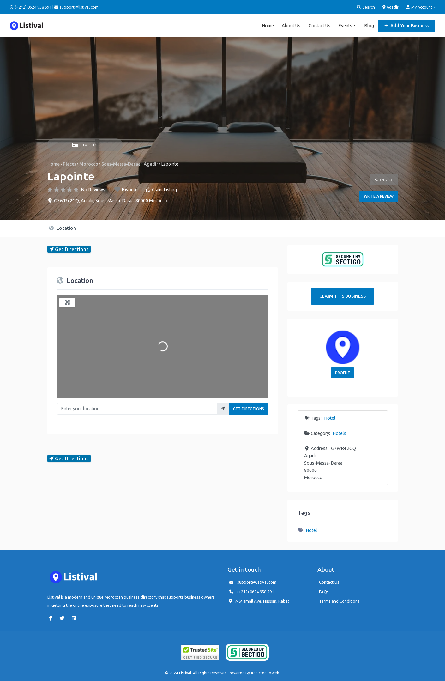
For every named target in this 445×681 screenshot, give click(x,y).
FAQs (324, 591)
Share (384, 179)
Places (69, 164)
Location (62, 227)
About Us (291, 25)
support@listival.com (256, 582)
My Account (419, 7)
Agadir (390, 7)
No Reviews (93, 189)
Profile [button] (342, 372)
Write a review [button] (379, 196)
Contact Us (319, 25)
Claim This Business (342, 296)
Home (268, 25)
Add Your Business (406, 25)
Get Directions (248, 409)
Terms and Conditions (339, 601)
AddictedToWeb (265, 673)
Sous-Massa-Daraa (121, 164)
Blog (369, 25)
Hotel (329, 418)
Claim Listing (164, 189)
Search (366, 7)
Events (345, 25)
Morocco (88, 164)
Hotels (85, 145)
